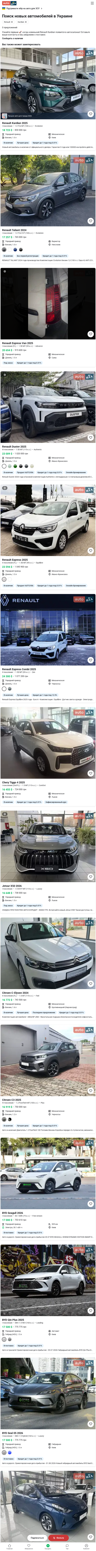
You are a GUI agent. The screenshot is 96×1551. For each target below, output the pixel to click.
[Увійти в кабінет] (28, 1547)
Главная (9, 1547)
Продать (48, 1547)
